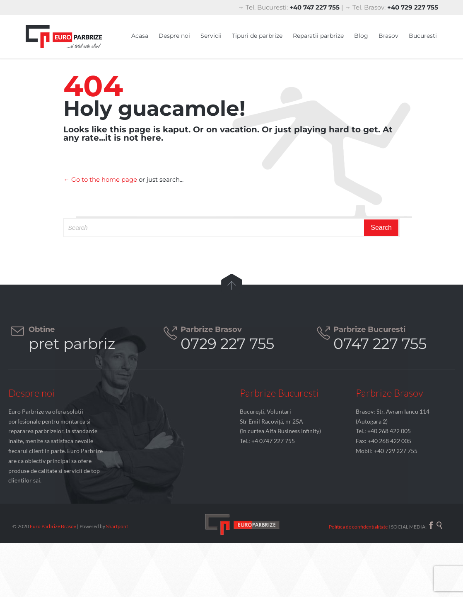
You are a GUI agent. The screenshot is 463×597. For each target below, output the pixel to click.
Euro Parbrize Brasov (53, 526)
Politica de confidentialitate (358, 527)
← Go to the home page (100, 179)
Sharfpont (117, 526)
